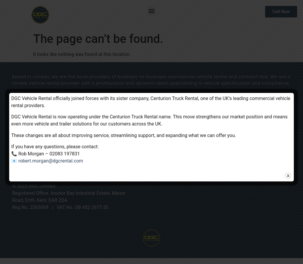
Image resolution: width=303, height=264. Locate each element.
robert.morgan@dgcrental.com (50, 161)
